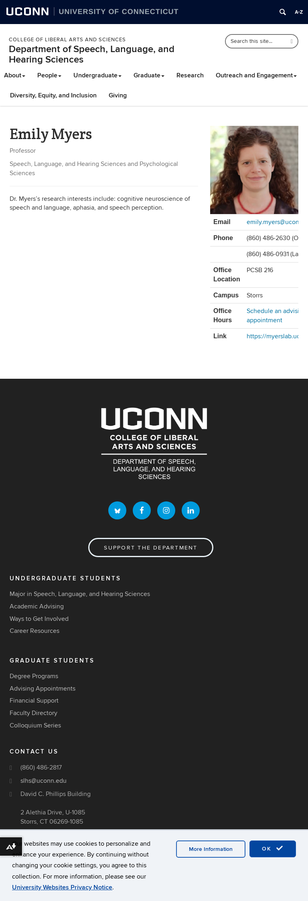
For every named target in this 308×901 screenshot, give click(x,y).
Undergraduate (97, 75)
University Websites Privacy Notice (62, 887)
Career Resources (34, 631)
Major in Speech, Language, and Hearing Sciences (80, 594)
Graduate (149, 75)
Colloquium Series (35, 725)
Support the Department (150, 547)
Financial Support (34, 701)
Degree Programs (34, 676)
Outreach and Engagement (256, 75)
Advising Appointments (42, 689)
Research (190, 75)
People (49, 75)
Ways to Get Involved (39, 619)
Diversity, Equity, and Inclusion (53, 95)
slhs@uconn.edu (43, 781)
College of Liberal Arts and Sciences (67, 39)
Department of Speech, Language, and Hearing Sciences (91, 54)
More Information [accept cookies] (211, 849)
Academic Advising (37, 606)
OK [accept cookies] (273, 848)
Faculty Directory (33, 713)
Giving (118, 95)
